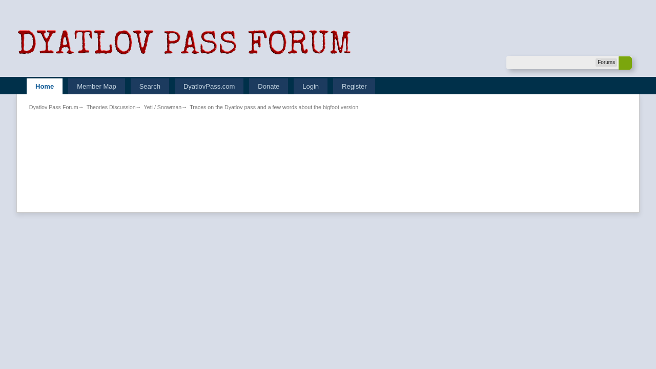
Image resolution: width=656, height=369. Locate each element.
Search (149, 86)
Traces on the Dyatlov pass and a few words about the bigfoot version (274, 107)
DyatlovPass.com (209, 86)
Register (354, 86)
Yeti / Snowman (163, 107)
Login (310, 86)
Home (44, 86)
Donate (268, 86)
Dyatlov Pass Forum (53, 107)
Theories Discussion (111, 107)
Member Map (96, 86)
